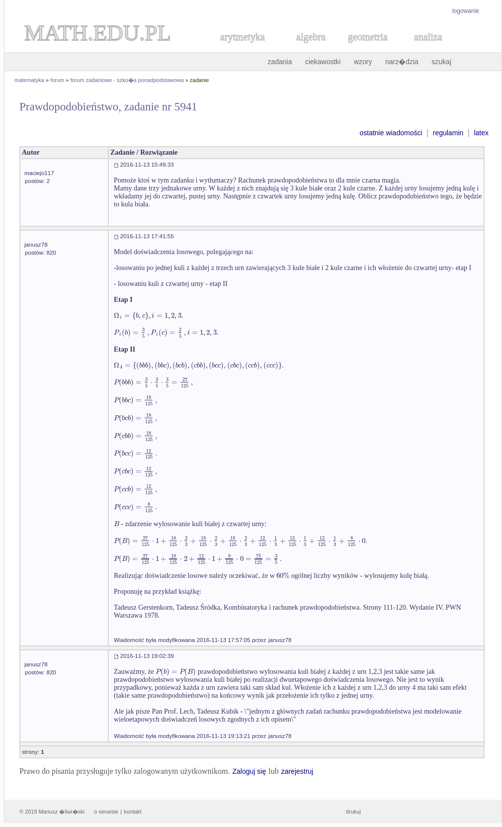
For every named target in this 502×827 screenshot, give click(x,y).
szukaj (441, 62)
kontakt (132, 812)
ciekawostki (323, 62)
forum (57, 80)
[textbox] (148, 315)
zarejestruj (297, 771)
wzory (363, 62)
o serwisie (106, 812)
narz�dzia (401, 62)
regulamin (448, 133)
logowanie (465, 10)
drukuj (353, 812)
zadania (279, 62)
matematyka (29, 80)
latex (481, 133)
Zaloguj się (249, 771)
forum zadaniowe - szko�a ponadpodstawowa (127, 80)
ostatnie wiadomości (390, 133)
